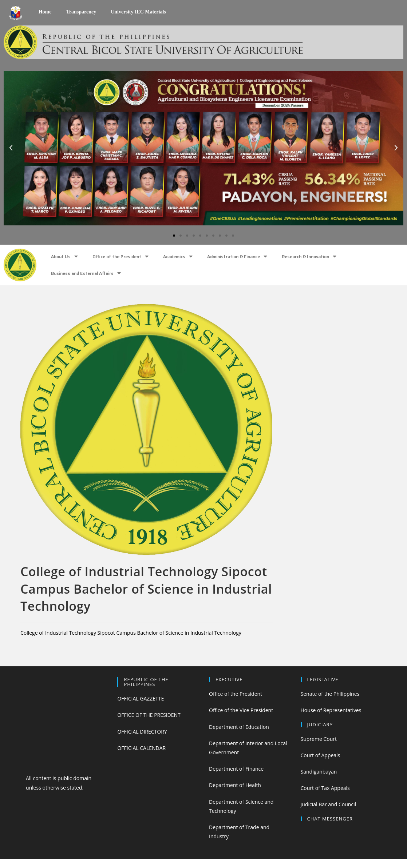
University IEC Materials (138, 12)
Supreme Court (319, 738)
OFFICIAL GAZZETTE (140, 698)
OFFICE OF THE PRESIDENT (148, 714)
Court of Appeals (320, 755)
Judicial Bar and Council (328, 804)
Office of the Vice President (241, 710)
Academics (178, 256)
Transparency (81, 12)
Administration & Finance (237, 256)
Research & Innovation (309, 256)
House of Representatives (331, 710)
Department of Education (239, 726)
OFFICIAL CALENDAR (141, 747)
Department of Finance (236, 768)
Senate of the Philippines (330, 693)
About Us (64, 256)
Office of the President (120, 256)
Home (45, 12)
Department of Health (235, 785)
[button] (174, 235)
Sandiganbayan (319, 771)
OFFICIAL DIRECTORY (142, 731)
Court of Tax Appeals (325, 787)
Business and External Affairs (86, 273)
